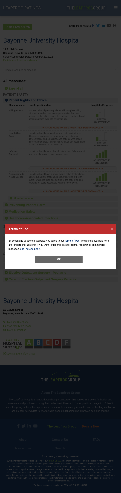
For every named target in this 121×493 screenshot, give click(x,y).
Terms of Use (72, 240)
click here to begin (30, 248)
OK (59, 259)
